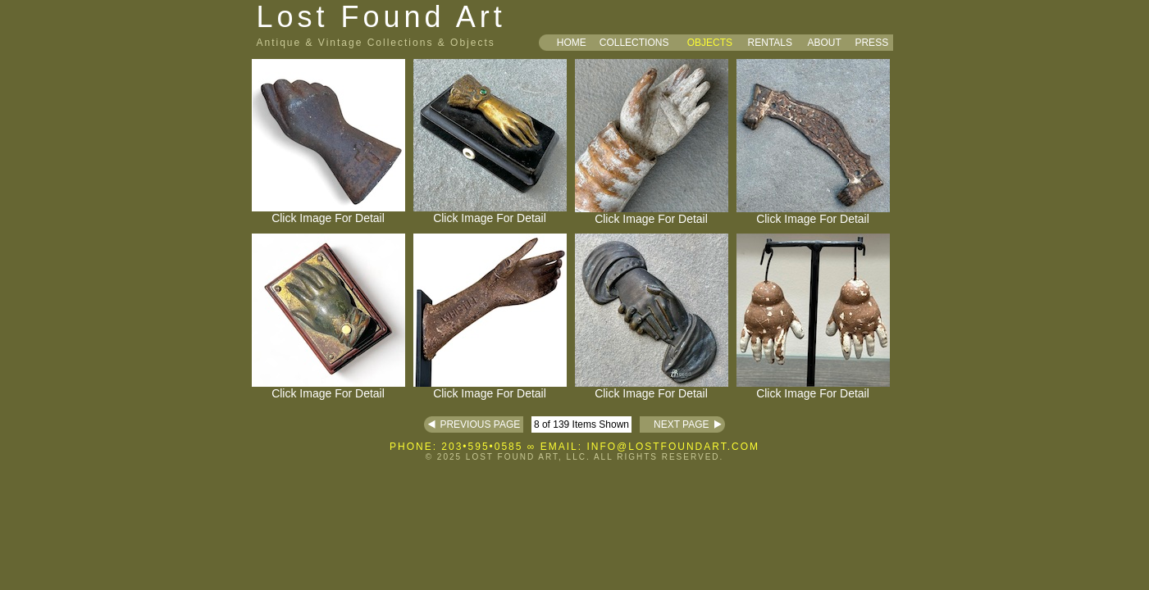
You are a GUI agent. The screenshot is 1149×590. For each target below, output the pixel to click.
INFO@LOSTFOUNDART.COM (672, 446)
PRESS (871, 42)
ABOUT (824, 42)
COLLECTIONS (634, 42)
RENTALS (770, 42)
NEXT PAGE (674, 424)
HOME (571, 42)
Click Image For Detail (328, 213)
